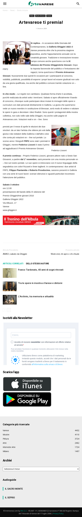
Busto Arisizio (22, 10)
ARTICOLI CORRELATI (13, 263)
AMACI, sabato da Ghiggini (15, 254)
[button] (4, 4)
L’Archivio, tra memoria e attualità (36, 296)
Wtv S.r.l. (24, 511)
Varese (49, 16)
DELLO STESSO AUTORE (37, 263)
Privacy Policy (58, 513)
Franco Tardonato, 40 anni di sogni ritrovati (40, 269)
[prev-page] (4, 310)
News (12, 10)
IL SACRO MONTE (14, 488)
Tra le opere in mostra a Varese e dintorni (40, 283)
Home (5, 10)
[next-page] (9, 310)
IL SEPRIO (10, 497)
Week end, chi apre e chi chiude (65, 254)
